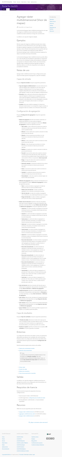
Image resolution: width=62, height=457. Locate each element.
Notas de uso (53, 21)
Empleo (33, 438)
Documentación (5, 448)
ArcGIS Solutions (20, 446)
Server (3, 440)
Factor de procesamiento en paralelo (27, 373)
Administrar (13, 9)
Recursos (52, 31)
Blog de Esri (34, 440)
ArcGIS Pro (19, 438)
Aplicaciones (34, 2)
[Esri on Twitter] (47, 438)
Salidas (51, 25)
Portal (14, 2)
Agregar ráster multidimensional (26, 411)
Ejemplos (52, 19)
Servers (18, 2)
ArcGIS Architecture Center (23, 451)
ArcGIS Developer (21, 444)
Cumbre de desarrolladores (38, 444)
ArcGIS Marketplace (21, 448)
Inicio (4, 9)
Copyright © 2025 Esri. (6, 454)
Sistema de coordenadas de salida (26, 348)
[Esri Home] (49, 434)
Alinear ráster (22, 367)
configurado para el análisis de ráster (37, 397)
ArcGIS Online (20, 436)
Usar (8, 9)
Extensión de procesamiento (25, 350)
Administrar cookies (28, 454)
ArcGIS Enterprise (7, 2)
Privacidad (21, 454)
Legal (34, 454)
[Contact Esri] (53, 438)
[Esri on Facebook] (49, 438)
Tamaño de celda (23, 369)
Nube (28, 2)
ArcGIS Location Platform (22, 442)
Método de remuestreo (24, 371)
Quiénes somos (35, 436)
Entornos (52, 23)
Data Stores (23, 2)
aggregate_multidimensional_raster (27, 413)
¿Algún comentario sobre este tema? (39, 422)
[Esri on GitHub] (51, 438)
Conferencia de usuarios (37, 442)
